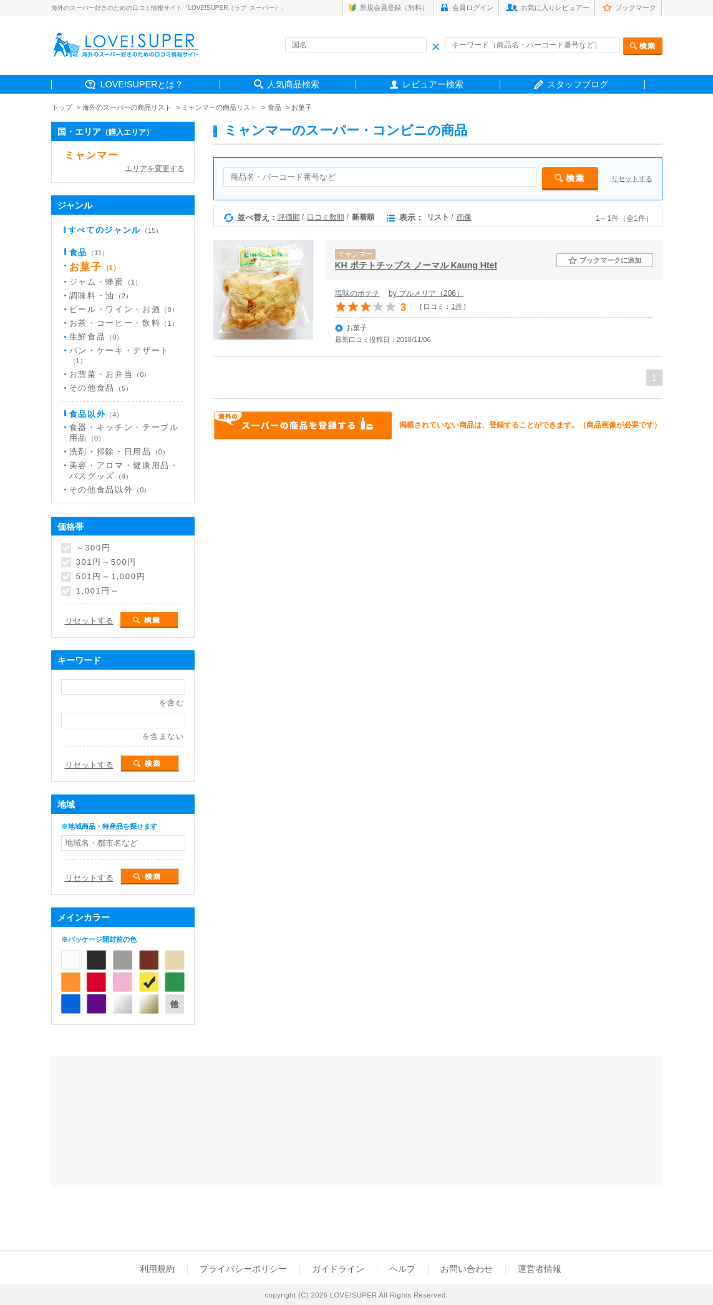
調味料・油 (101, 295)
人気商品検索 (293, 84)
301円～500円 (106, 562)
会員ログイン (472, 7)
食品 (274, 107)
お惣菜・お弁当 (110, 374)
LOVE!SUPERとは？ (142, 84)
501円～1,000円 (111, 577)
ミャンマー (91, 155)
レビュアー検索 (432, 84)
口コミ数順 (325, 217)
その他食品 (101, 388)
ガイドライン (338, 1269)
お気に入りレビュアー (555, 7)
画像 (464, 217)
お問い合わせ (466, 1269)
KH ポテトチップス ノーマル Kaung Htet (416, 265)
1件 (456, 306)
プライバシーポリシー (243, 1269)
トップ (62, 107)
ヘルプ (402, 1269)
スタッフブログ (577, 84)
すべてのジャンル (115, 230)
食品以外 (96, 414)
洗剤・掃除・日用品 (119, 451)
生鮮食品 (96, 336)
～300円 (93, 548)
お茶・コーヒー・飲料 (123, 323)
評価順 (289, 217)
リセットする (631, 178)
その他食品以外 (110, 489)
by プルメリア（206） (426, 293)
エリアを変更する (155, 168)
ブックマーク (635, 7)
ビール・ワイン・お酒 (123, 309)
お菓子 (301, 107)
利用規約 (157, 1269)
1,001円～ (98, 591)
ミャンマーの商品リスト (219, 107)
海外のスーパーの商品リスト (127, 107)
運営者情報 (539, 1269)
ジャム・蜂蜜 (105, 281)
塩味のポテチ (357, 293)
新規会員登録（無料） (394, 7)
